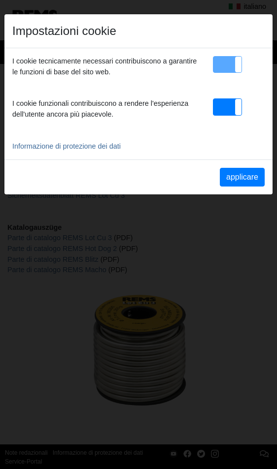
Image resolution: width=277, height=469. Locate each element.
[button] (227, 64)
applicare (242, 177)
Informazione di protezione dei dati (66, 146)
